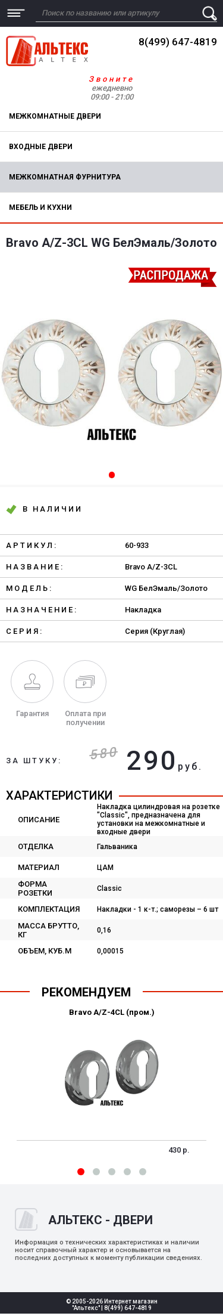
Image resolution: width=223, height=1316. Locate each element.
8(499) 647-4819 (178, 42)
